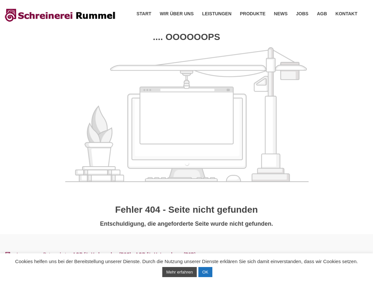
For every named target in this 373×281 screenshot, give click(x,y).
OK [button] (205, 272)
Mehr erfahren (179, 272)
